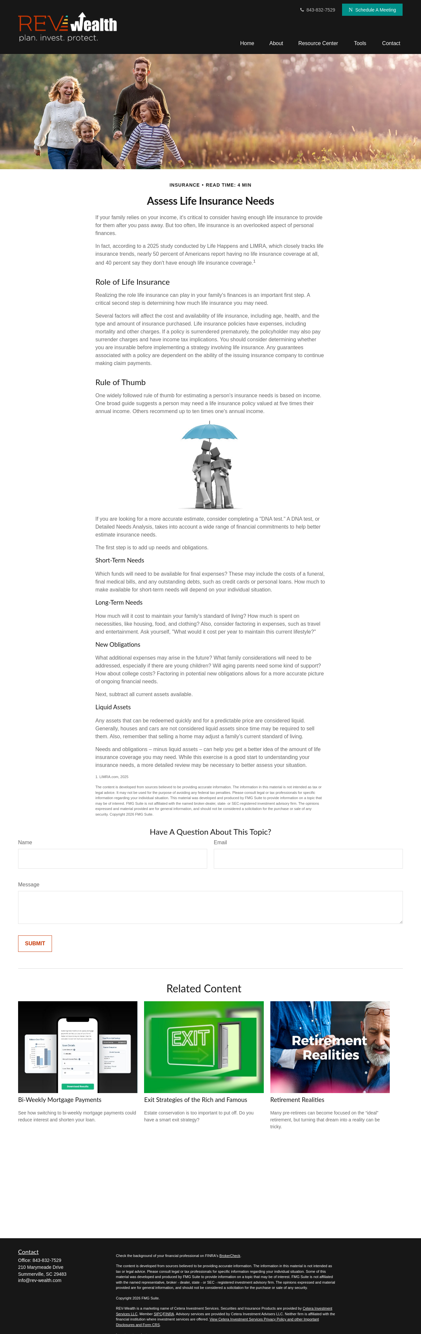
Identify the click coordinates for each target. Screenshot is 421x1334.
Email (220, 842)
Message (28, 884)
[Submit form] (35, 943)
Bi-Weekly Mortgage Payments (59, 1099)
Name (25, 842)
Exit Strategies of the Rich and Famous (195, 1099)
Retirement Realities (297, 1099)
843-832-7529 (317, 10)
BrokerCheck (229, 1256)
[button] (247, 43)
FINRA (168, 1314)
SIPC (158, 1314)
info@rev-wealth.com (40, 1280)
